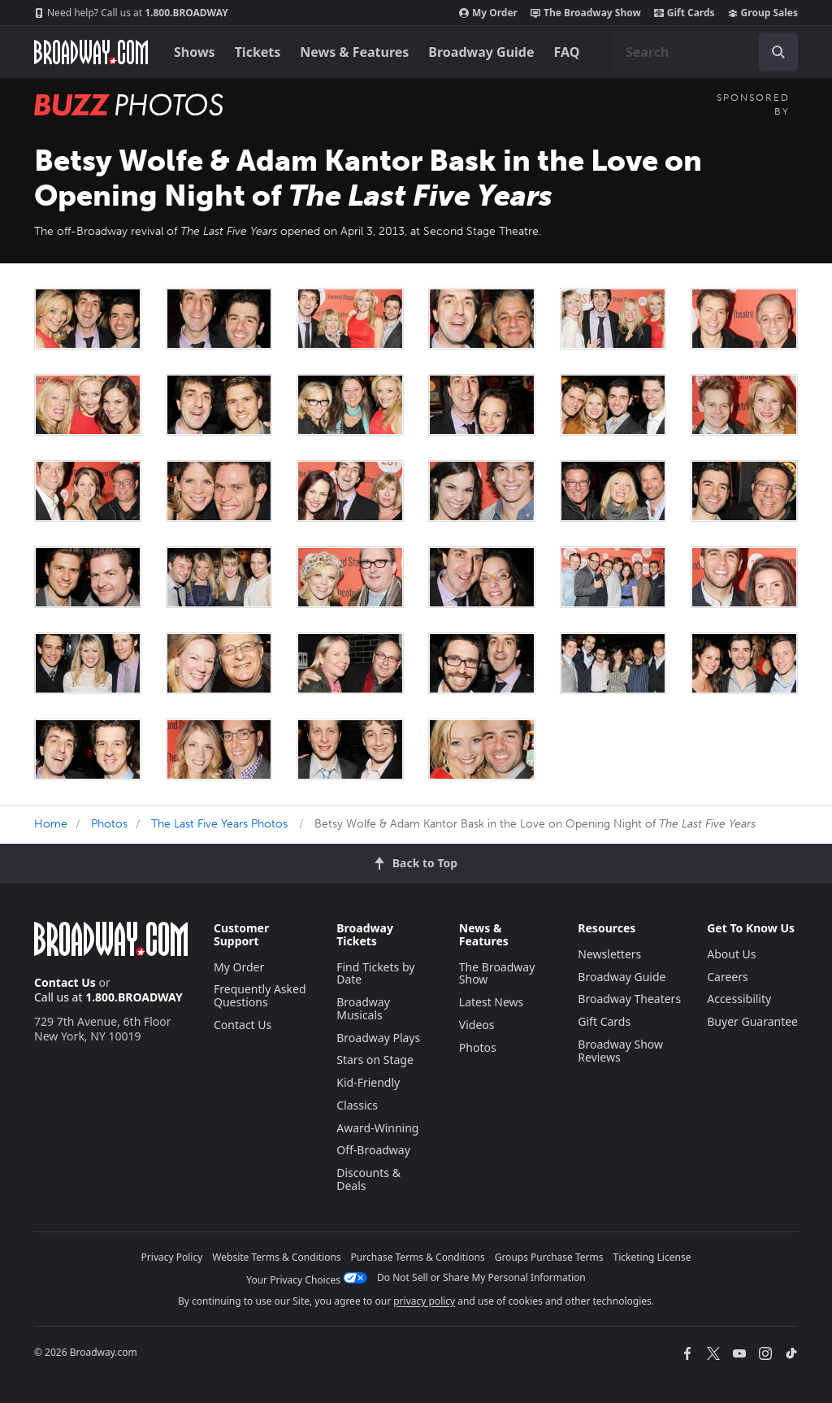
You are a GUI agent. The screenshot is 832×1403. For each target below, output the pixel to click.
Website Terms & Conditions (276, 1257)
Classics (357, 1105)
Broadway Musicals (363, 1008)
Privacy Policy (172, 1257)
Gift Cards (684, 13)
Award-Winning (377, 1128)
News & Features (354, 52)
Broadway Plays (378, 1037)
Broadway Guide (481, 52)
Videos (477, 1024)
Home (50, 824)
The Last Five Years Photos (219, 824)
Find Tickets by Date (375, 973)
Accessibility (739, 998)
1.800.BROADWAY (131, 13)
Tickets (258, 52)
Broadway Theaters (629, 998)
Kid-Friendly (368, 1082)
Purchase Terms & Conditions (418, 1257)
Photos (109, 824)
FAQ (567, 52)
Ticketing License (652, 1257)
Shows (194, 52)
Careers (727, 976)
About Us (731, 954)
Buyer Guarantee (752, 1021)
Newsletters (609, 954)
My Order (488, 13)
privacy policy (424, 1301)
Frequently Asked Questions (260, 995)
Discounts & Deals (368, 1179)
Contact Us (65, 982)
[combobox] (705, 52)
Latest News (491, 1002)
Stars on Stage (375, 1059)
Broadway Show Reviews (620, 1050)
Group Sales (763, 13)
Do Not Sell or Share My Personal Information (481, 1277)
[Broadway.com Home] (91, 52)
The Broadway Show (586, 13)
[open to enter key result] (778, 52)
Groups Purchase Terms (549, 1257)
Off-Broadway (373, 1150)
